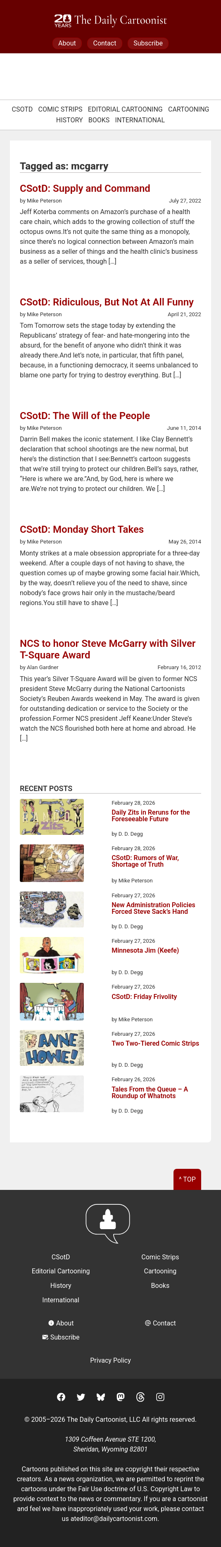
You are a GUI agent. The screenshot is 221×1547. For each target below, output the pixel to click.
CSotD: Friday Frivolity (144, 997)
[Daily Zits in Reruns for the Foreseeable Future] (52, 818)
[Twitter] (81, 1398)
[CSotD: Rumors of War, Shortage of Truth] (52, 864)
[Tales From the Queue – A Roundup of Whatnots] (52, 1095)
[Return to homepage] (110, 1227)
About (67, 43)
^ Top (187, 1179)
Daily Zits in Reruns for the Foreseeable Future (151, 816)
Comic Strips (60, 109)
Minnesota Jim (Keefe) (145, 950)
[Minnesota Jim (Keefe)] (52, 956)
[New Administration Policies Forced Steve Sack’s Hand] (52, 910)
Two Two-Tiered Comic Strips (155, 1043)
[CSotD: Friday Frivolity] (52, 1003)
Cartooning (188, 109)
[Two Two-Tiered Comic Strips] (52, 1049)
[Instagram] (160, 1398)
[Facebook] (61, 1398)
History (69, 120)
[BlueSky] (101, 1398)
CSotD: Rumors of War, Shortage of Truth (145, 861)
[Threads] (140, 1398)
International (140, 120)
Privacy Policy (110, 1360)
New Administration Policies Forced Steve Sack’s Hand (153, 908)
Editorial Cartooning (125, 109)
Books (99, 120)
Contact (104, 43)
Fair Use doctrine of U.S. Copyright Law (135, 1489)
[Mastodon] (121, 1398)
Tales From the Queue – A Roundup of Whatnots (150, 1093)
